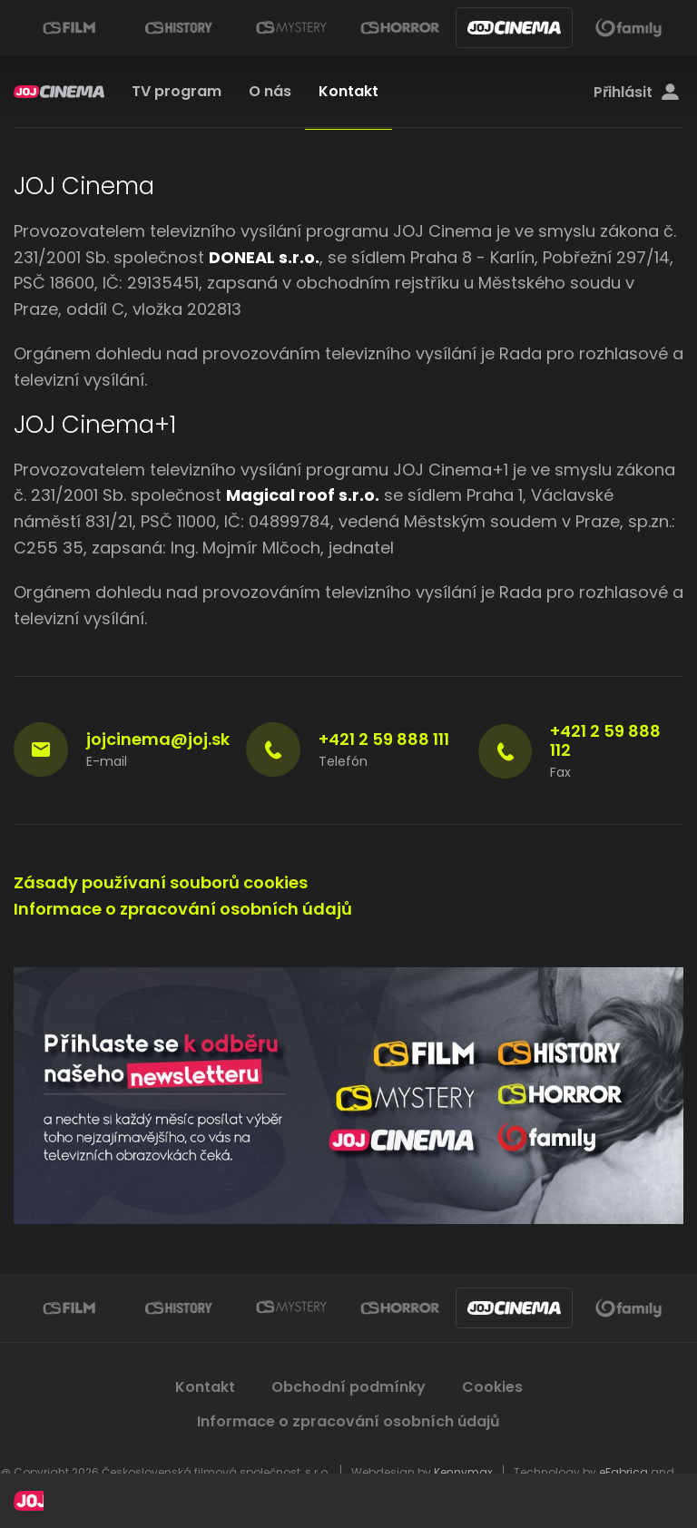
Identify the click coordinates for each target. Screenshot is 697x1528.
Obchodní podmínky (348, 1386)
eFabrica (623, 1472)
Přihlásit (636, 92)
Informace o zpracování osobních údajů (183, 908)
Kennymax (463, 1472)
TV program (176, 91)
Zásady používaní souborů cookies (161, 882)
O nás (270, 91)
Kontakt (348, 91)
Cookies (492, 1386)
